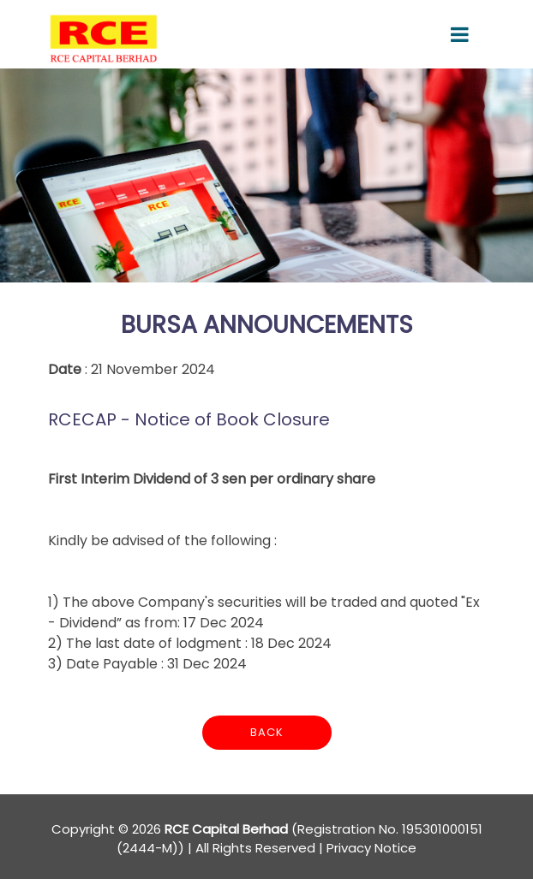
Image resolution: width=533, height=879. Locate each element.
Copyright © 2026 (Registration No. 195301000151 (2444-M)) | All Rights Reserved (266, 839)
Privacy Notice (371, 848)
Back (267, 732)
